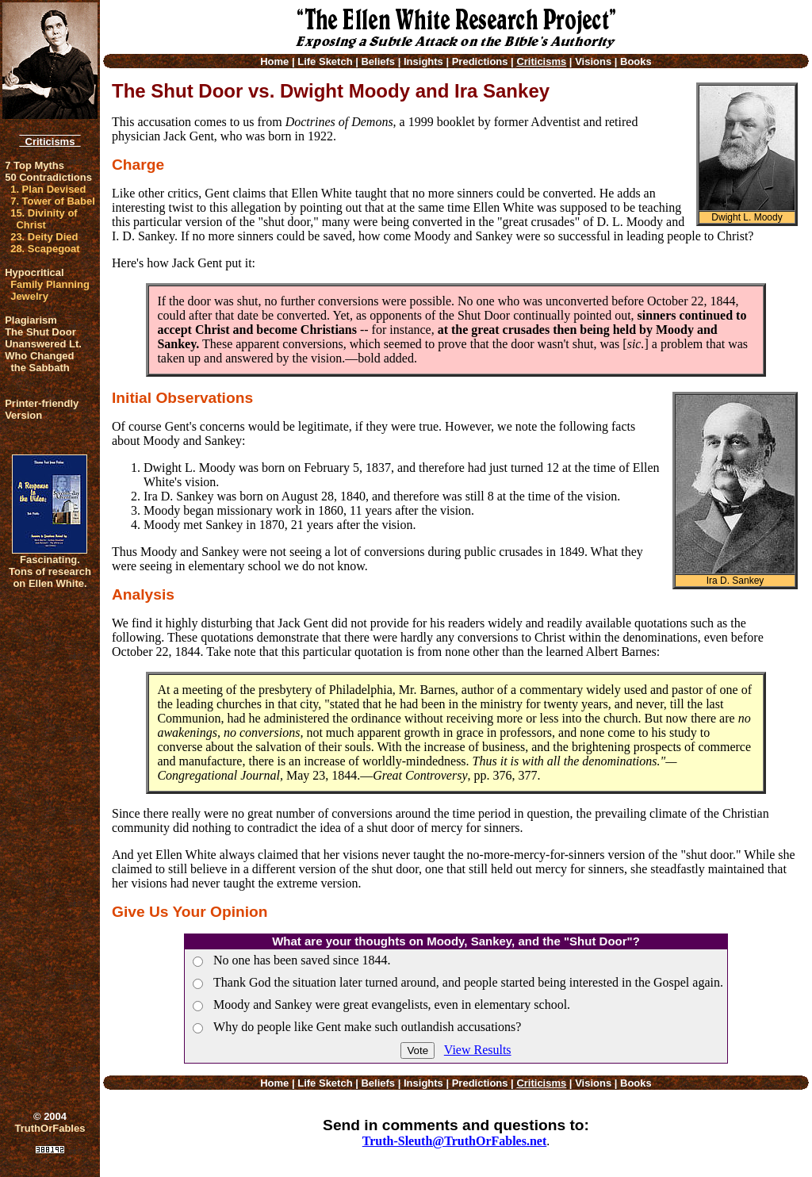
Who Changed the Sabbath (39, 362)
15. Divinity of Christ (44, 219)
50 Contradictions (48, 177)
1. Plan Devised (48, 189)
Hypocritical (34, 272)
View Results (477, 1049)
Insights (423, 61)
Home (274, 61)
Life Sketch (324, 61)
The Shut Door (40, 332)
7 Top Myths (34, 165)
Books (636, 61)
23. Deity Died (44, 237)
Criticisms (49, 142)
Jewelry (29, 296)
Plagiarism (31, 320)
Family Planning (50, 284)
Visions (593, 61)
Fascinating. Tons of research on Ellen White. (50, 571)
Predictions (480, 61)
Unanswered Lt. (43, 344)
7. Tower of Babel (52, 201)
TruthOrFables (50, 1128)
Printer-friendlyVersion (42, 409)
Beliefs (378, 61)
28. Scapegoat (44, 249)
